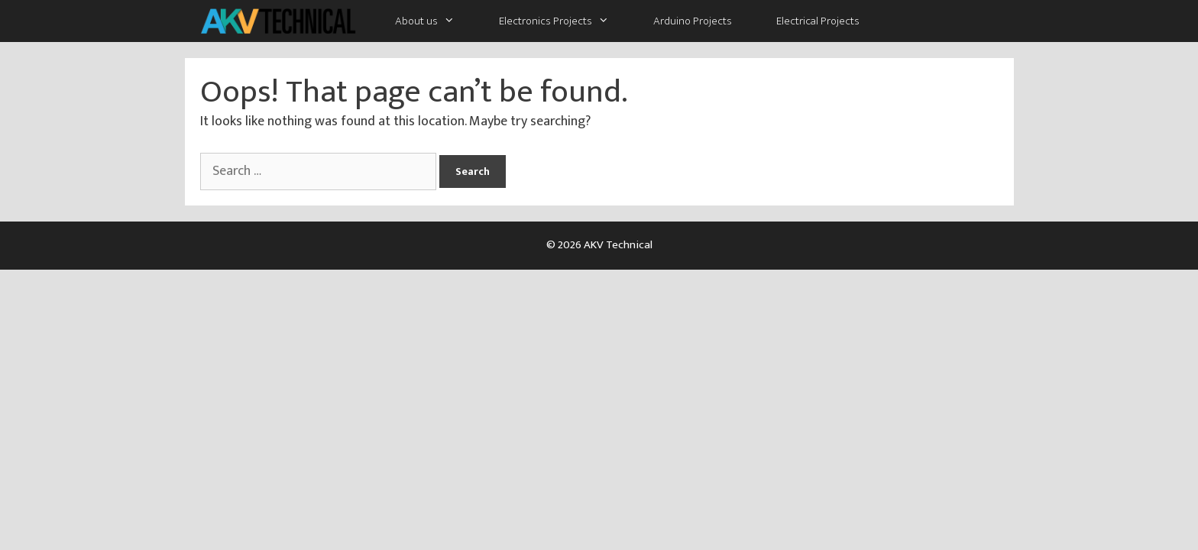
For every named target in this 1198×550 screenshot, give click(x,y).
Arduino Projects (692, 21)
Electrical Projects (818, 21)
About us (436, 21)
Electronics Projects (565, 21)
